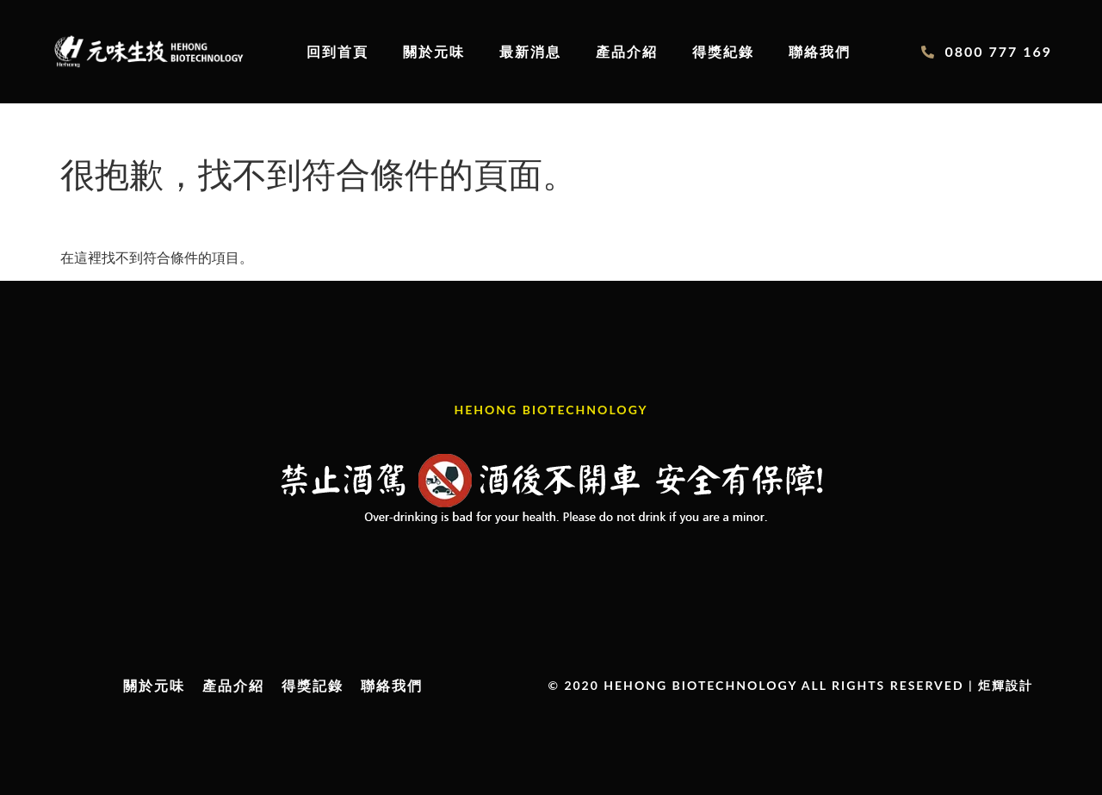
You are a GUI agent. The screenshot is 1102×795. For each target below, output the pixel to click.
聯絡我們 (820, 51)
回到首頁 (337, 51)
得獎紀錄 (723, 51)
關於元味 (434, 51)
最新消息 (530, 51)
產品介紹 (627, 51)
